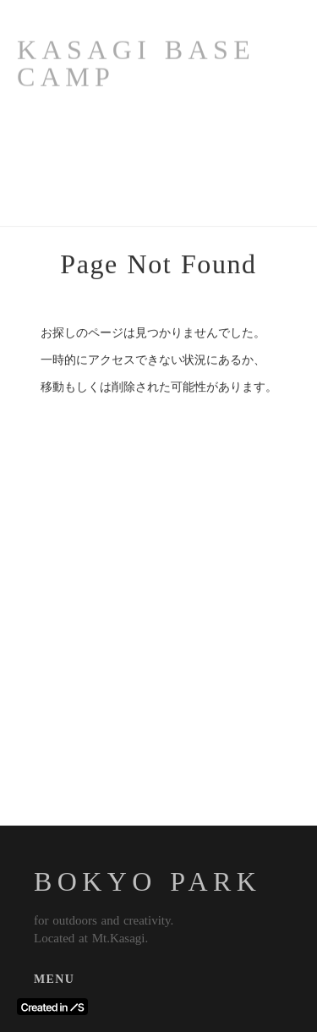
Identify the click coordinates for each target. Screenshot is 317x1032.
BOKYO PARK (147, 881)
